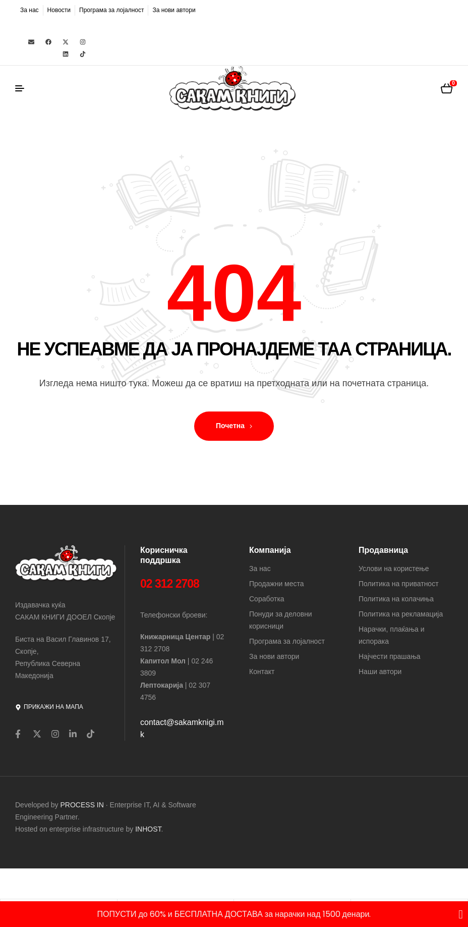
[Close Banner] (460, 914)
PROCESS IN (83, 805)
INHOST (148, 829)
